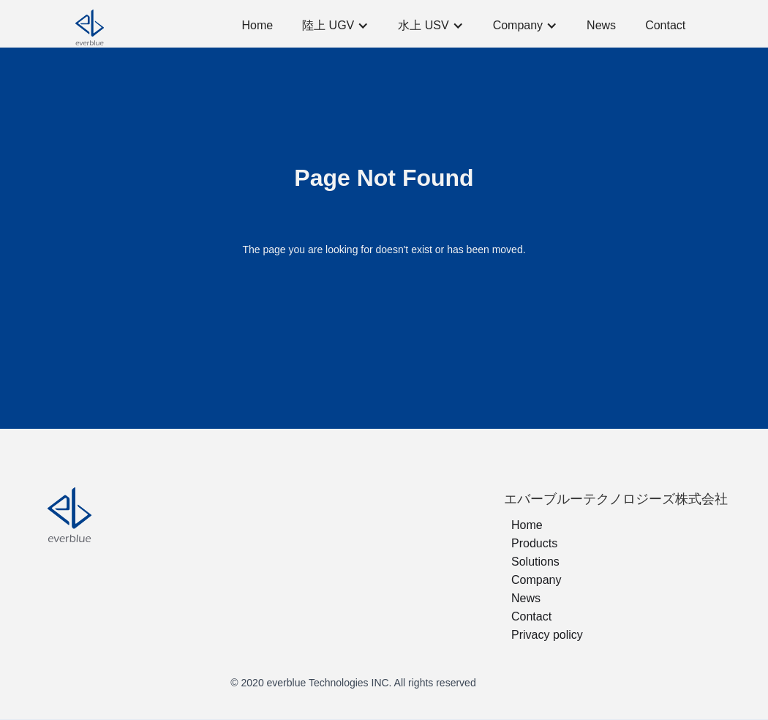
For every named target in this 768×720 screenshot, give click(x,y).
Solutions (535, 561)
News (601, 25)
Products (534, 543)
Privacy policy (547, 635)
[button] (335, 26)
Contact (665, 25)
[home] (134, 25)
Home (257, 25)
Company (536, 580)
